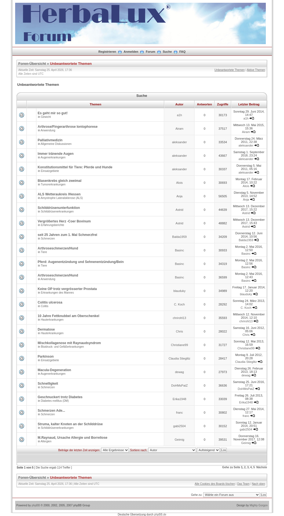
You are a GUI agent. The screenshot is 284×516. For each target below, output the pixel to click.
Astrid (179, 209)
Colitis (44, 306)
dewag (179, 372)
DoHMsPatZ (179, 385)
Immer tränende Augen (56, 154)
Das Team (243, 483)
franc (179, 412)
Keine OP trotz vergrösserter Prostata (67, 289)
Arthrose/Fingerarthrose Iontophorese (68, 127)
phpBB (36, 505)
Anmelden (131, 51)
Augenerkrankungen (53, 157)
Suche (167, 51)
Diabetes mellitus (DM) (55, 400)
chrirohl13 (179, 318)
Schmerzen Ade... (51, 411)
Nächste (261, 467)
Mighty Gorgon (259, 505)
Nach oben (258, 483)
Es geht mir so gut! (53, 113)
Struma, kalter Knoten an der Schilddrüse (70, 424)
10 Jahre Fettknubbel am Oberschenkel (68, 316)
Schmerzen (48, 238)
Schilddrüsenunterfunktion (59, 208)
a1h (179, 115)
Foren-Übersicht (32, 64)
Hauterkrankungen (52, 319)
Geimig (179, 439)
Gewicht (46, 116)
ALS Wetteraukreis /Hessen (59, 194)
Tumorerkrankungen (53, 184)
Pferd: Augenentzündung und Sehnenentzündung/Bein (81, 262)
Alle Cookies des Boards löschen (215, 483)
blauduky (179, 290)
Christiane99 (179, 345)
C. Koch (179, 304)
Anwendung (48, 130)
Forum (150, 51)
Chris (179, 331)
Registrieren (107, 51)
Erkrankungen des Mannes (57, 292)
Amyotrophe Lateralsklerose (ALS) (62, 198)
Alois (179, 182)
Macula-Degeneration (54, 370)
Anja (179, 196)
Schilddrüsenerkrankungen (57, 211)
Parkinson (46, 356)
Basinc (179, 250)
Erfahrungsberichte (52, 225)
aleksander (179, 142)
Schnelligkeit (48, 383)
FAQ (182, 51)
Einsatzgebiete (50, 170)
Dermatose (46, 329)
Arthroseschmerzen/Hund (58, 248)
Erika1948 (179, 399)
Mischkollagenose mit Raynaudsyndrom (69, 343)
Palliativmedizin (50, 140)
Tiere (44, 252)
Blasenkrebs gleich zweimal (60, 181)
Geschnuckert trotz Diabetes (60, 397)
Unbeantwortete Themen (71, 64)
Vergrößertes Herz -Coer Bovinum (64, 221)
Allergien (46, 441)
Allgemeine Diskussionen (56, 143)
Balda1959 (179, 236)
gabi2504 (179, 426)
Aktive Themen (256, 69)
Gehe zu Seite (231, 467)
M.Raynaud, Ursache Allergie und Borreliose (72, 438)
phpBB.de (160, 514)
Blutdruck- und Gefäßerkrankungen (62, 346)
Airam (179, 128)
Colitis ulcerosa (50, 302)
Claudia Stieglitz (179, 358)
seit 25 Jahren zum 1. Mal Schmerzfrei (67, 235)
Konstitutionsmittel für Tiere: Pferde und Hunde (75, 167)
